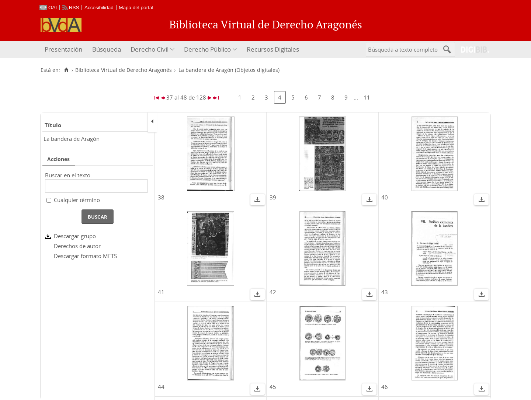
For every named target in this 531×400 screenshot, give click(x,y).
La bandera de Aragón (72, 138)
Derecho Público (207, 49)
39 (273, 197)
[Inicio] (66, 70)
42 (273, 292)
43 (384, 292)
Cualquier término (77, 200)
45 (273, 386)
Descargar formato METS (85, 256)
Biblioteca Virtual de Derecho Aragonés (123, 70)
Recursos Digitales (273, 49)
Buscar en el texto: (68, 175)
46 (384, 386)
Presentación (63, 49)
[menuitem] (64, 49)
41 (161, 292)
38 (161, 197)
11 (367, 97)
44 (161, 386)
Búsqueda (106, 49)
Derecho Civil (150, 49)
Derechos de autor (77, 246)
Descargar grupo (75, 236)
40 (384, 197)
